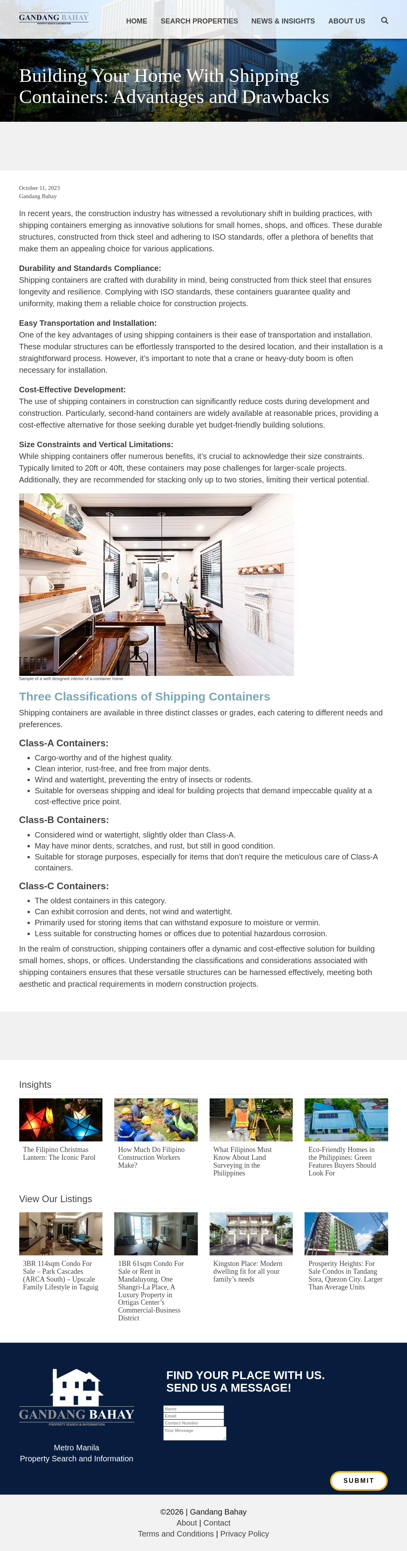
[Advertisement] (204, 145)
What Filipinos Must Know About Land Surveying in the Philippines (243, 1161)
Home (136, 21)
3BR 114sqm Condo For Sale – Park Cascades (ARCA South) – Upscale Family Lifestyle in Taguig (61, 1275)
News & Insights (283, 21)
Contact (216, 1522)
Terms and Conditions (176, 1533)
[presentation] (223, 1456)
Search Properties (199, 21)
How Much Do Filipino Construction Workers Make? (151, 1157)
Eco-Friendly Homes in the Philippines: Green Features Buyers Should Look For (342, 1161)
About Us (347, 21)
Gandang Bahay (38, 196)
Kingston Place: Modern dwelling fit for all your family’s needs (248, 1271)
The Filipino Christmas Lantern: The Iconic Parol (59, 1153)
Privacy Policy (244, 1533)
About (187, 1522)
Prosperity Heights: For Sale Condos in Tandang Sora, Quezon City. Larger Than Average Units (345, 1275)
